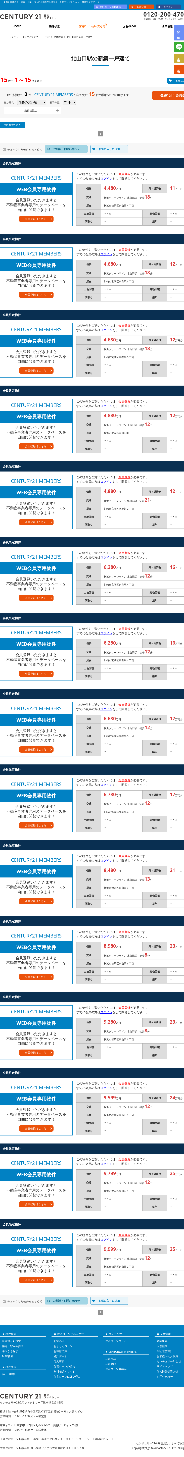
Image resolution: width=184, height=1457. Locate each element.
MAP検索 (7, 1356)
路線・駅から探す (13, 1346)
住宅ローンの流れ (64, 1366)
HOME (17, 26)
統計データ (60, 1356)
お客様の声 (129, 26)
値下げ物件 (9, 1374)
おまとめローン (63, 1346)
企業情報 (167, 26)
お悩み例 (59, 1341)
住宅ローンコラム (116, 1341)
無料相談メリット (64, 1371)
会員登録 (141, 7)
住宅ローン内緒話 (116, 1369)
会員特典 (110, 1359)
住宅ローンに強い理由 (67, 1376)
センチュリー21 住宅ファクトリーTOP (29, 37)
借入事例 (59, 1361)
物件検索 (54, 26)
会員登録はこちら (35, 219)
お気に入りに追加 (109, 149)
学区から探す (10, 1351)
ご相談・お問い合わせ (66, 149)
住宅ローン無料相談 (110, 7)
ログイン (168, 7)
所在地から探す (11, 1341)
